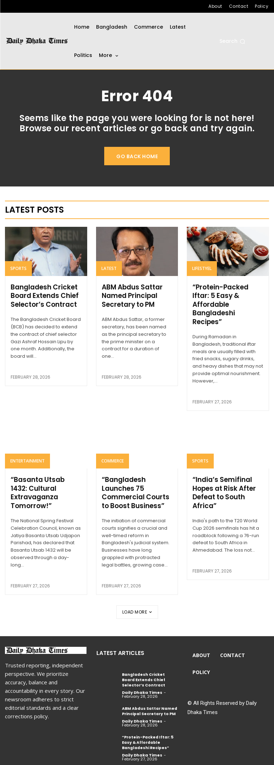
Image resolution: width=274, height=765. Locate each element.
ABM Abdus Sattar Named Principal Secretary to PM (131, 295)
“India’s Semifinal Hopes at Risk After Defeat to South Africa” (223, 490)
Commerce (112, 459)
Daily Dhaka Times (142, 688)
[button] (232, 41)
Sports (18, 268)
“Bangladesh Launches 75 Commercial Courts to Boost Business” (134, 490)
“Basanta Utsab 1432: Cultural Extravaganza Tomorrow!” (45, 490)
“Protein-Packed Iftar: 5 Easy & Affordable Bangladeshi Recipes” (219, 304)
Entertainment (27, 459)
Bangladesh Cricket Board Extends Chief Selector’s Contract (44, 295)
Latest (109, 268)
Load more (137, 609)
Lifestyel (202, 268)
